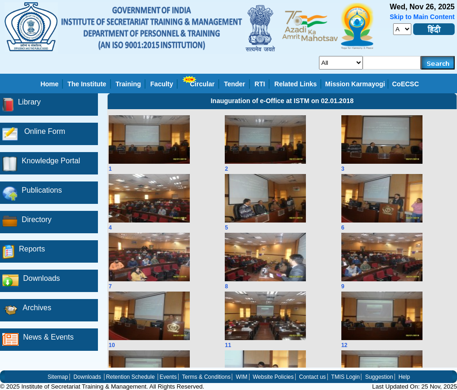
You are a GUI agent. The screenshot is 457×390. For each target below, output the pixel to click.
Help (404, 377)
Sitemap (58, 377)
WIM (242, 377)
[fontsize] (402, 29)
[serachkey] (392, 63)
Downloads (87, 377)
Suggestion (379, 377)
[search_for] (341, 63)
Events (168, 377)
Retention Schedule (130, 377)
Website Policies (273, 377)
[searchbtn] (438, 63)
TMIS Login (345, 377)
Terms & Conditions (206, 377)
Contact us (312, 377)
